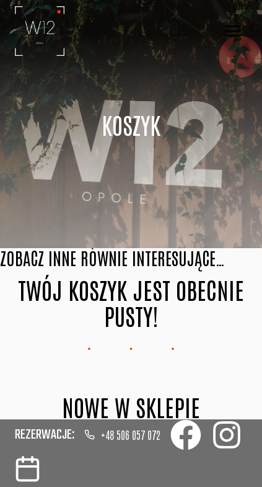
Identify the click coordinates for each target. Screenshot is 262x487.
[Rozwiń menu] (232, 30)
